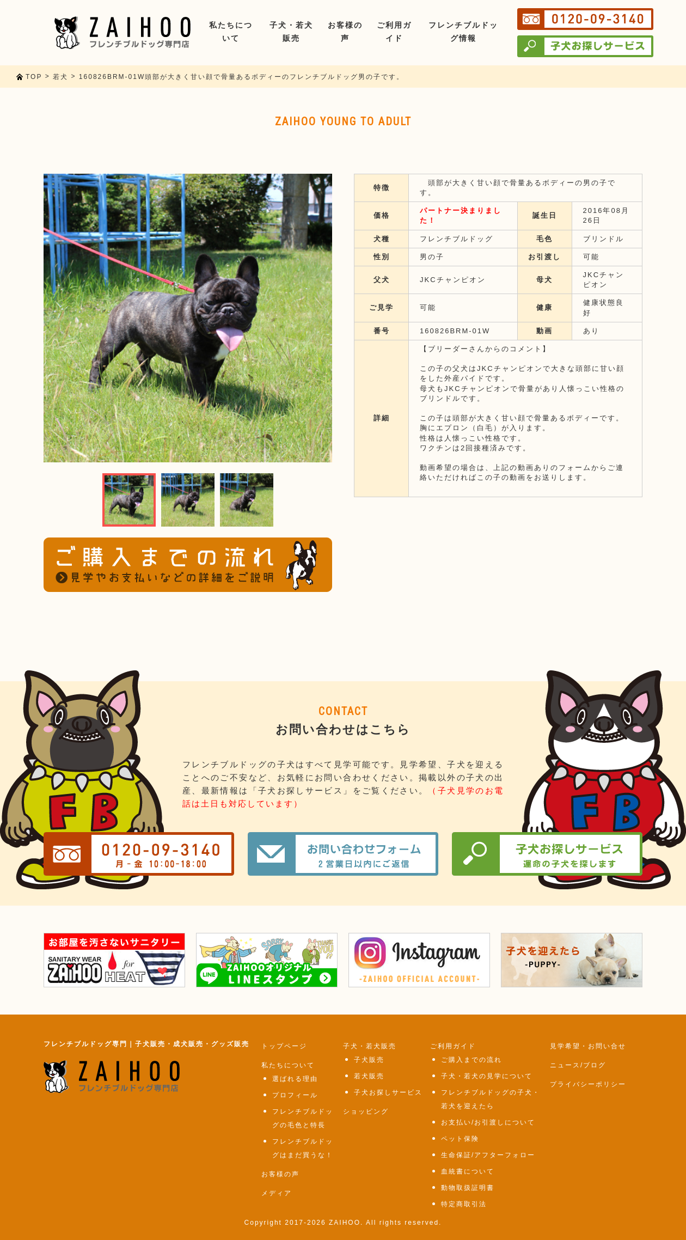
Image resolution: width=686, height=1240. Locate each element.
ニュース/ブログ (578, 1065)
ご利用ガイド (453, 1046)
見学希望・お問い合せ (588, 1046)
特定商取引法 (464, 1204)
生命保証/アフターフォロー (488, 1155)
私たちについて (288, 1065)
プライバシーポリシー (588, 1084)
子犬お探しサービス (388, 1092)
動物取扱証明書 (467, 1188)
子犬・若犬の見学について (486, 1076)
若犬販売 (369, 1076)
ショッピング (366, 1111)
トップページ (284, 1046)
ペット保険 (460, 1139)
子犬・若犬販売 (369, 1046)
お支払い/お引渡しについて (488, 1122)
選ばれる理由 (295, 1079)
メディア (276, 1193)
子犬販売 (369, 1060)
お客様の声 (280, 1174)
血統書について (467, 1171)
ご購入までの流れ (471, 1060)
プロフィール (295, 1095)
